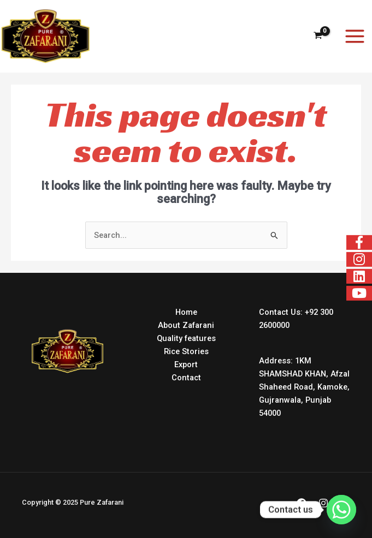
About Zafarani (186, 325)
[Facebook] (301, 503)
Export (186, 364)
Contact (186, 377)
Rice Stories (186, 351)
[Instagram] (323, 503)
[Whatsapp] (341, 509)
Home (186, 312)
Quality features (186, 338)
